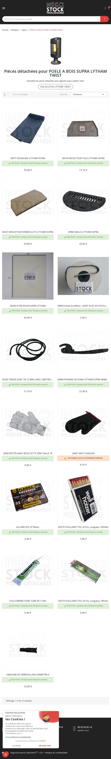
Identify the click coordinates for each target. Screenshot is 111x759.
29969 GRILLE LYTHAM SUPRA (83, 232)
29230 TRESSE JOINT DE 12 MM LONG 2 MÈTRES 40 (28, 379)
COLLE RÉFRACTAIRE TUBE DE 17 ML (27, 601)
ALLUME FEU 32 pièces (27, 527)
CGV (41, 752)
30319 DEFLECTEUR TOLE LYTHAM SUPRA (83, 158)
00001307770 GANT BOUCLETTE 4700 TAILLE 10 (27, 453)
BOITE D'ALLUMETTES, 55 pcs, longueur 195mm (83, 601)
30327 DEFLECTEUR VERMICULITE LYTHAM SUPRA (27, 232)
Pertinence (89, 94)
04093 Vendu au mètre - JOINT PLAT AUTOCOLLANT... (83, 305)
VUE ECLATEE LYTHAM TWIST (55, 86)
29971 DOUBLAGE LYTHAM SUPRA (27, 158)
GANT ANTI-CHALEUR (83, 453)
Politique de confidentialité (56, 752)
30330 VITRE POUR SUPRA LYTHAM (28, 305)
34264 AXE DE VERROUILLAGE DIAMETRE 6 (27, 674)
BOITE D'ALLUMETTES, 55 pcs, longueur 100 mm (83, 527)
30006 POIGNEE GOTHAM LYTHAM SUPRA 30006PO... (83, 379)
